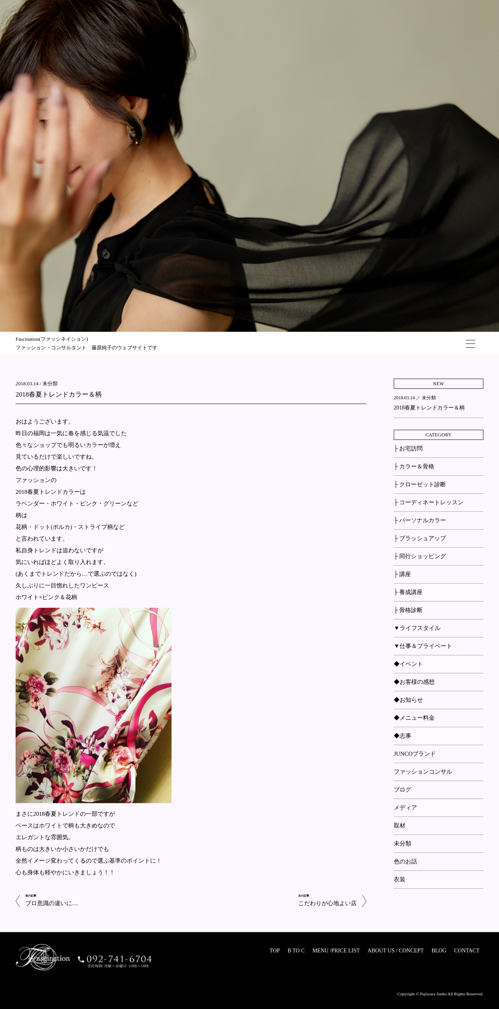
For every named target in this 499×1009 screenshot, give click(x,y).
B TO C (296, 951)
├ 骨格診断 (408, 610)
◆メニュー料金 (414, 718)
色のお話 (405, 861)
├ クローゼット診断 (420, 484)
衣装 (399, 879)
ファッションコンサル (423, 772)
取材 (399, 825)
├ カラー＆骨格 (414, 466)
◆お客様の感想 (414, 682)
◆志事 (402, 736)
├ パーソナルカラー (420, 520)
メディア (405, 807)
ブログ (402, 790)
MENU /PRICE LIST (335, 951)
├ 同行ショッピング (420, 556)
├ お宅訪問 (408, 448)
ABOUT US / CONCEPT (396, 951)
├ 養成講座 (408, 592)
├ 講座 (402, 574)
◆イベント (408, 664)
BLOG (439, 951)
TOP (274, 951)
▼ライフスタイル (417, 628)
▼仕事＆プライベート (423, 646)
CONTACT (467, 951)
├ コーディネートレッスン (429, 502)
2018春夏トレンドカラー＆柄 (59, 394)
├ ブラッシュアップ (420, 538)
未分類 (50, 383)
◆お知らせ (408, 700)
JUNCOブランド (415, 754)
